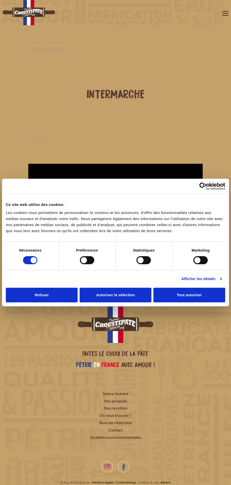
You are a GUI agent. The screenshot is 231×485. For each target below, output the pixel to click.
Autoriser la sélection (115, 295)
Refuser (42, 295)
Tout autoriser (189, 295)
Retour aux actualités (46, 48)
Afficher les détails (198, 279)
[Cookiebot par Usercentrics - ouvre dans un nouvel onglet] (203, 186)
